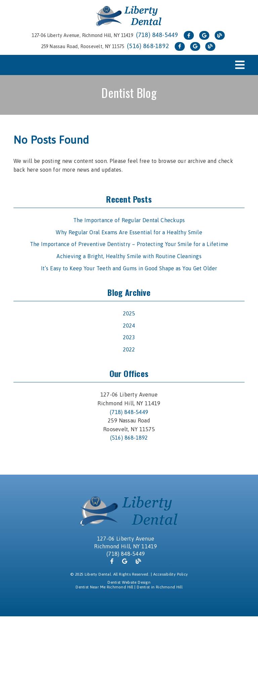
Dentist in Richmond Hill (159, 587)
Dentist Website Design (129, 582)
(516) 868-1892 (148, 45)
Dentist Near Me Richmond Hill (104, 587)
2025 (129, 313)
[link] (129, 16)
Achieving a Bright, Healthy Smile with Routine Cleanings (129, 256)
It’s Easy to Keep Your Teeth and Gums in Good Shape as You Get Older (129, 268)
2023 (129, 337)
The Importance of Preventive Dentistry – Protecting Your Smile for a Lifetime (129, 244)
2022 (129, 349)
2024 (129, 325)
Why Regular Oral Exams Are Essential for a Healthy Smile (129, 232)
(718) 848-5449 (157, 34)
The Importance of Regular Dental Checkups (129, 220)
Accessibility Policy (170, 574)
